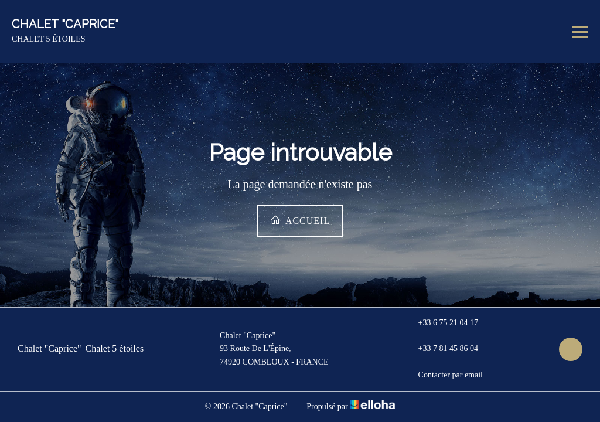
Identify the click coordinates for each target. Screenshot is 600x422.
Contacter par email (444, 375)
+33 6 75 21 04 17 (441, 323)
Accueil (300, 220)
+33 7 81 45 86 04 (441, 349)
